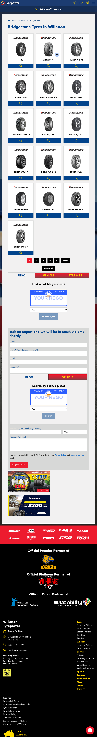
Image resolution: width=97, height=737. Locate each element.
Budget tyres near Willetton (15, 696)
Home (12, 20)
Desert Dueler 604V (21, 135)
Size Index (7, 673)
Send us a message (17, 625)
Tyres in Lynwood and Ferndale (16, 679)
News (80, 660)
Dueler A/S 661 (48, 135)
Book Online (83, 653)
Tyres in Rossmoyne (11, 686)
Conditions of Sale (33, 733)
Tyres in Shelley (9, 689)
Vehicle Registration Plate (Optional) (25, 428)
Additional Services (85, 643)
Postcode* (14, 367)
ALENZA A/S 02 (76, 60)
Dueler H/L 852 (48, 209)
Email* (13, 358)
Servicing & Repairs (85, 633)
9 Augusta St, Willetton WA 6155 (19, 613)
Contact (81, 650)
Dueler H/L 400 (21, 209)
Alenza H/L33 (21, 97)
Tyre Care (81, 610)
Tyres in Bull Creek (11, 676)
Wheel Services (83, 640)
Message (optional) (18, 437)
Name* (13, 341)
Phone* (24, 350)
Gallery (81, 664)
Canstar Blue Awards (12, 692)
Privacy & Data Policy (18, 733)
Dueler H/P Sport (76, 209)
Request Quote (18, 465)
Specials (81, 646)
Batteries (80, 630)
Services (81, 626)
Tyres (79, 597)
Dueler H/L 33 (76, 172)
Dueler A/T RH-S (48, 172)
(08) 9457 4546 (16, 620)
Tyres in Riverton (10, 683)
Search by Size (83, 603)
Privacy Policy (60, 455)
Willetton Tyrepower (48, 9)
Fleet (79, 657)
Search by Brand (84, 607)
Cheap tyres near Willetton (14, 699)
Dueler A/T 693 (76, 135)
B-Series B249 (76, 97)
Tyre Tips (80, 613)
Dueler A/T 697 (21, 172)
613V (20, 60)
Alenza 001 (48, 60)
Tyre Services (82, 637)
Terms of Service (77, 455)
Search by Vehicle (84, 600)
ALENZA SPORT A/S (48, 97)
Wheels (81, 616)
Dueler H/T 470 (21, 247)
